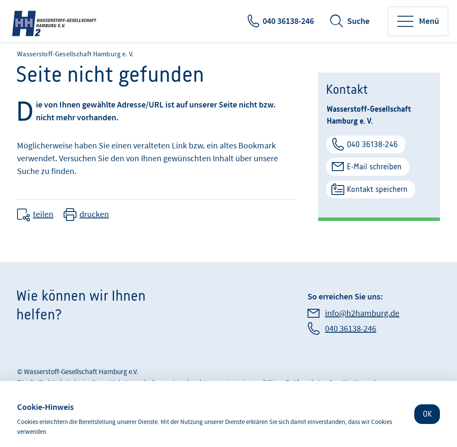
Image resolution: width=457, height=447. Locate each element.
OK (427, 414)
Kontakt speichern (377, 189)
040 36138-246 (288, 21)
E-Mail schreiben (374, 166)
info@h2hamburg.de (362, 313)
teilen (43, 214)
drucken (94, 214)
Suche (358, 21)
